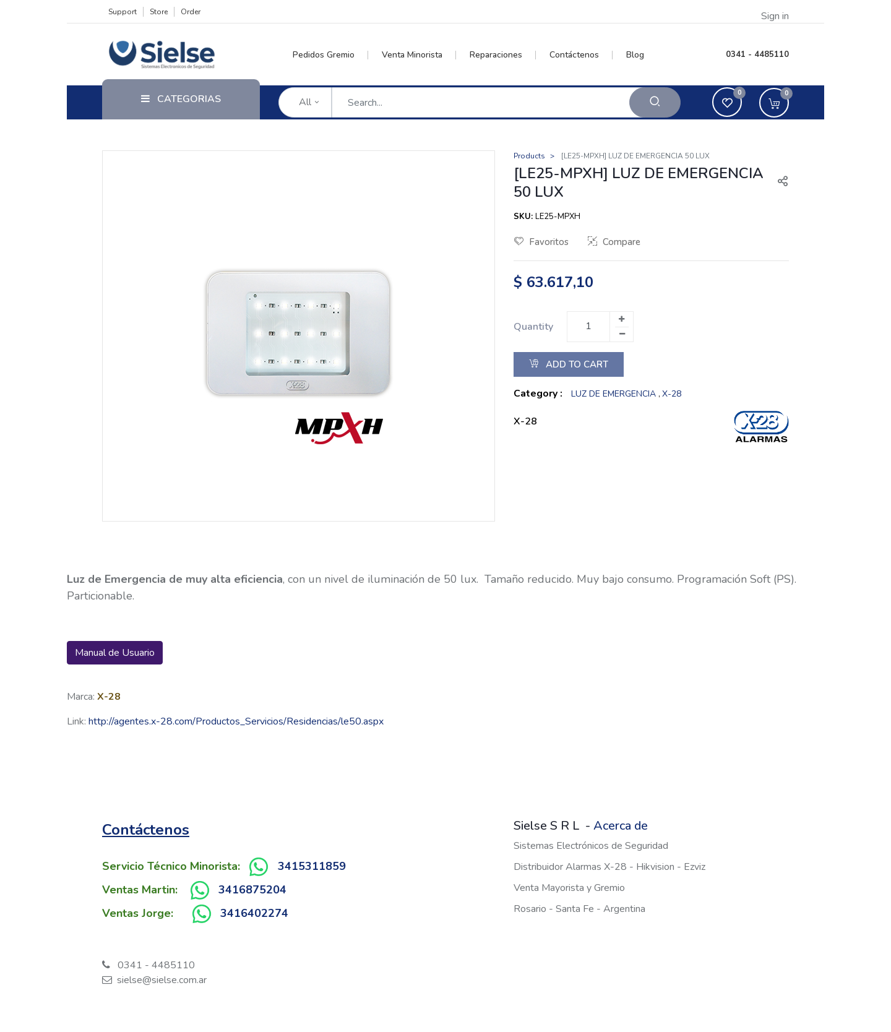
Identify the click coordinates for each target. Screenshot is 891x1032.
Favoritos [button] (541, 242)
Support (122, 12)
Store (159, 12)
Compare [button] (614, 242)
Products (529, 156)
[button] (778, 182)
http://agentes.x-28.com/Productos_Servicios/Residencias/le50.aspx (236, 721)
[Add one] (621, 319)
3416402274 (254, 913)
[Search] (655, 102)
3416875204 (252, 889)
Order (190, 12)
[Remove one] (622, 334)
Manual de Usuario (115, 653)
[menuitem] (331, 55)
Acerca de (620, 825)
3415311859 (312, 866)
